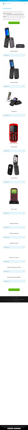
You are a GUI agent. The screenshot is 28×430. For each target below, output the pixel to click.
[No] (26, 427)
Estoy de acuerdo (10, 428)
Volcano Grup (17, 300)
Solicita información (14, 22)
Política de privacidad (19, 299)
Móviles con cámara (10, 16)
